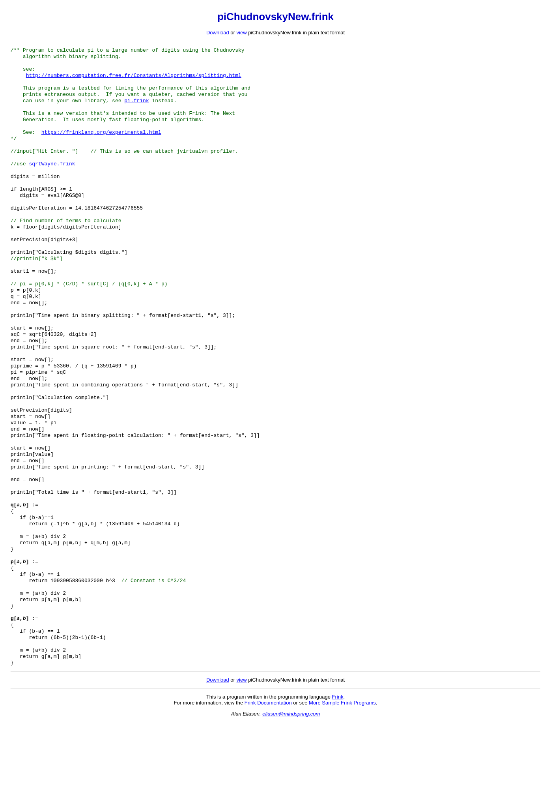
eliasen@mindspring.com (291, 792)
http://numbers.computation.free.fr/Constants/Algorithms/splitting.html (133, 79)
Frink (338, 775)
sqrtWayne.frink (52, 179)
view (242, 33)
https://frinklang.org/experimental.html (101, 143)
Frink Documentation (268, 781)
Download (217, 33)
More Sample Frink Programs (342, 781)
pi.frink (136, 108)
